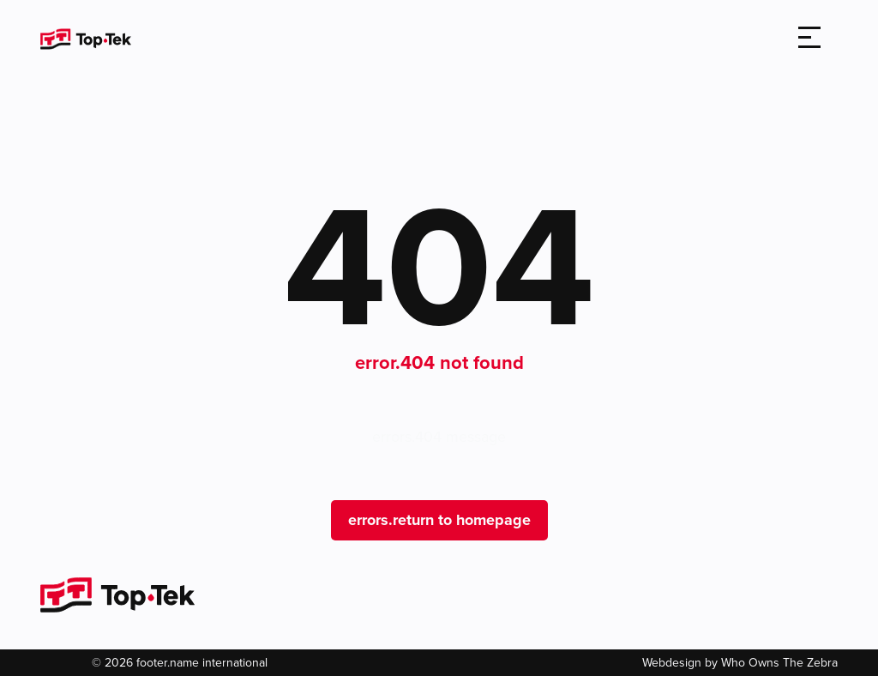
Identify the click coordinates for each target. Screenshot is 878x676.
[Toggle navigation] (809, 38)
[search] (759, 39)
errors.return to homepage (439, 520)
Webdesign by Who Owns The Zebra (740, 663)
